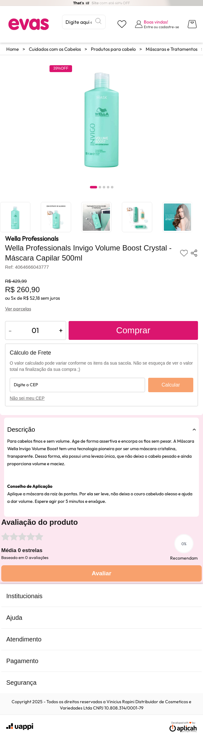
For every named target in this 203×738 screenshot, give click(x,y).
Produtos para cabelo (113, 49)
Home (12, 49)
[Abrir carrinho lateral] (192, 24)
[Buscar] (98, 21)
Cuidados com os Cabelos (55, 49)
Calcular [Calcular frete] (171, 384)
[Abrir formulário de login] (157, 24)
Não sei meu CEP (27, 398)
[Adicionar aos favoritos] (184, 253)
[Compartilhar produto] (194, 253)
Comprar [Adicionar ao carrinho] (133, 330)
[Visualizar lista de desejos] (121, 24)
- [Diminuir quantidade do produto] (10, 330)
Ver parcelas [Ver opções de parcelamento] (18, 309)
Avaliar (102, 573)
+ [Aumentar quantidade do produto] (61, 330)
